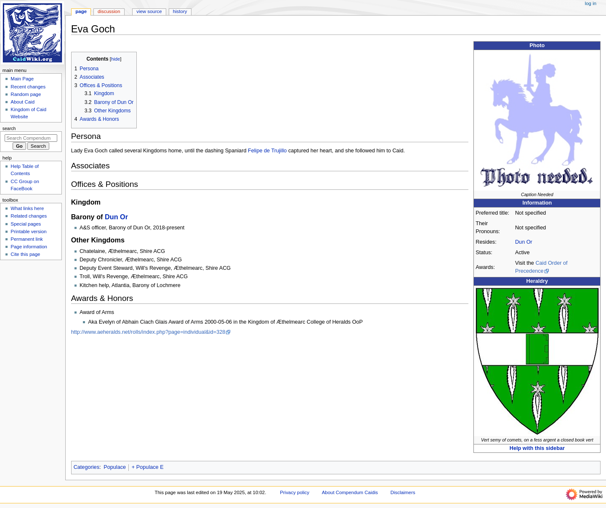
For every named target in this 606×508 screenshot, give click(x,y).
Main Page (22, 78)
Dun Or (523, 242)
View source (149, 11)
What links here (27, 208)
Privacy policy (294, 492)
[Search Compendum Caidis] (31, 138)
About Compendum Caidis (350, 492)
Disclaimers (403, 492)
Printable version (28, 231)
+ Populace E (148, 467)
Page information (29, 246)
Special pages (26, 223)
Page (81, 11)
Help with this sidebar (537, 448)
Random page (26, 94)
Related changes (29, 215)
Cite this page (25, 254)
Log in (590, 3)
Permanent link (27, 239)
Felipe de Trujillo (267, 151)
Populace (115, 467)
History (180, 11)
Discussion (109, 11)
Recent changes (28, 86)
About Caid (23, 101)
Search (9, 128)
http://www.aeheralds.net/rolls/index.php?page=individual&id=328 (148, 332)
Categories (86, 467)
